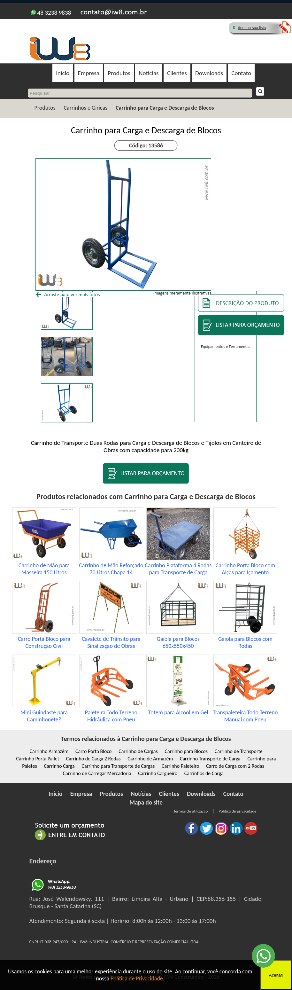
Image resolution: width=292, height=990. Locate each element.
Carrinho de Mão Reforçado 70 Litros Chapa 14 (111, 569)
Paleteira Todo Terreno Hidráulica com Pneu (111, 716)
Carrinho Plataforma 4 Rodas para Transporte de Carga (178, 569)
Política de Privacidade (137, 978)
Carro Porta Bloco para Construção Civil (44, 642)
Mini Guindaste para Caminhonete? (44, 716)
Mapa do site (146, 802)
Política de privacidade (237, 811)
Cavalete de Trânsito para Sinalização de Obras (111, 642)
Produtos (119, 73)
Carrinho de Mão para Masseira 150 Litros (44, 569)
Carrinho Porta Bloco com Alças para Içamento (245, 569)
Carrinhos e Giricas (85, 107)
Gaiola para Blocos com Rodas (245, 642)
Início (62, 73)
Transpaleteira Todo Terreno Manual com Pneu (245, 716)
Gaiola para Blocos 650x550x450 (178, 642)
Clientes (177, 73)
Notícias (148, 73)
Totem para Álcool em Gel (178, 712)
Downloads (209, 73)
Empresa (88, 73)
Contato (241, 73)
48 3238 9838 (51, 12)
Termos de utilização (190, 811)
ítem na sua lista (252, 28)
